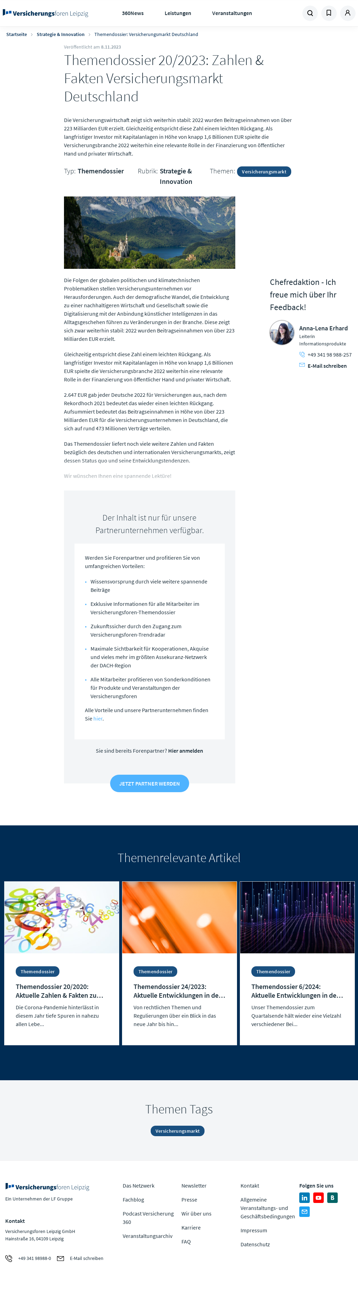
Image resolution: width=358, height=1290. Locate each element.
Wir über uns (196, 1213)
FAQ (186, 1241)
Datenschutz (255, 1244)
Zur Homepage (45, 13)
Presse (189, 1199)
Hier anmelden (185, 750)
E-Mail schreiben (323, 365)
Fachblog (133, 1199)
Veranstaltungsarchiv (147, 1235)
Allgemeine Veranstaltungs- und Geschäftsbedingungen (268, 1208)
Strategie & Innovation (61, 34)
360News (133, 12)
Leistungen (178, 12)
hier (97, 718)
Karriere (191, 1227)
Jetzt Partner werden (149, 783)
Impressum (254, 1230)
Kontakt (250, 1185)
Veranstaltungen (232, 12)
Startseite (16, 34)
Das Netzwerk (139, 1185)
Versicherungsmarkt (264, 172)
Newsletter (194, 1185)
